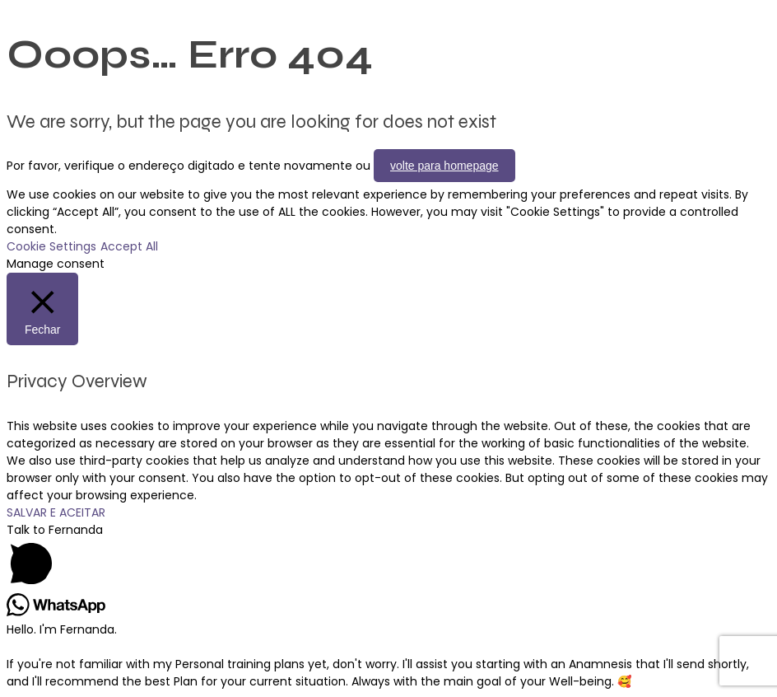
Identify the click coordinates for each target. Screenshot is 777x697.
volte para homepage (444, 165)
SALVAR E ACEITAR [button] (56, 512)
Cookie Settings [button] (51, 246)
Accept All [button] (129, 246)
